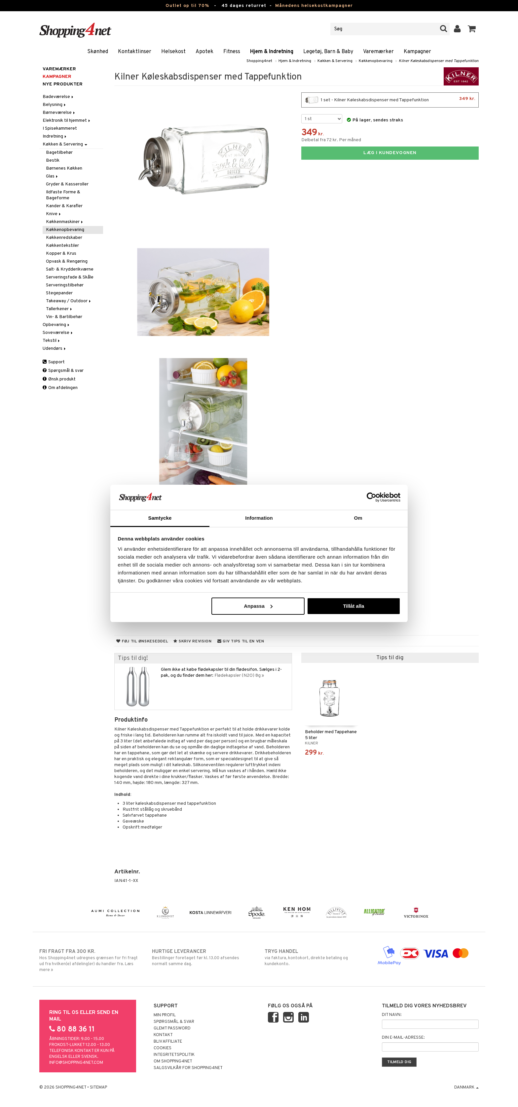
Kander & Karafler (64, 206)
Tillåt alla (353, 606)
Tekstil (52, 340)
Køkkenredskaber (64, 238)
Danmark (466, 1087)
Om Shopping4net (173, 1061)
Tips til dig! (133, 658)
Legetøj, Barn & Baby (328, 52)
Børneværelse (59, 112)
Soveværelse (58, 333)
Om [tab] (358, 518)
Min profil (165, 1015)
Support (54, 362)
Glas (52, 176)
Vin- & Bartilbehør (64, 317)
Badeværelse (58, 97)
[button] (472, 29)
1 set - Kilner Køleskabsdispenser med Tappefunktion (390, 100)
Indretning (55, 136)
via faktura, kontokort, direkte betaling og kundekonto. (315, 957)
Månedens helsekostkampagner (314, 6)
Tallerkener (59, 309)
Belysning (55, 105)
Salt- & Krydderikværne (69, 269)
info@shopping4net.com (76, 1062)
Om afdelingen (60, 388)
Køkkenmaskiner (65, 222)
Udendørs (55, 348)
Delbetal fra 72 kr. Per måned (331, 140)
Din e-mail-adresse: (403, 1037)
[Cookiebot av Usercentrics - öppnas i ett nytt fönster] (371, 497)
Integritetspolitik (174, 1055)
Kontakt (163, 1035)
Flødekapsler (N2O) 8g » (239, 675)
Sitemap (98, 1087)
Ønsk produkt (59, 379)
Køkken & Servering (334, 61)
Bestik (52, 160)
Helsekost (173, 52)
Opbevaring (56, 325)
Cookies (162, 1048)
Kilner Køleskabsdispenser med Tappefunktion (439, 61)
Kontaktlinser (134, 52)
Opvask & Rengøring (67, 261)
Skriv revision (192, 641)
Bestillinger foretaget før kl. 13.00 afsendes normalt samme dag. (202, 957)
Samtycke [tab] (160, 518)
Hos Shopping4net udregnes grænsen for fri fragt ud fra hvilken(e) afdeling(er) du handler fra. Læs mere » (90, 960)
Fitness (231, 52)
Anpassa (258, 606)
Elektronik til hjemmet (67, 120)
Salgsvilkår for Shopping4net (188, 1068)
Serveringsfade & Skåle (69, 277)
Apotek (204, 52)
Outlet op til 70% (187, 6)
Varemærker (378, 52)
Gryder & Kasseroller (67, 184)
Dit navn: (391, 1015)
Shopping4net (259, 61)
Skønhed (97, 52)
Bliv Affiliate (168, 1041)
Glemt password (172, 1028)
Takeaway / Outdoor (69, 301)
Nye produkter (63, 84)
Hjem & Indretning (271, 52)
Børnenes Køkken (64, 168)
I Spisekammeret (60, 128)
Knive (54, 214)
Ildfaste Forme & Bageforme (63, 195)
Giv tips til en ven (240, 641)
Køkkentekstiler (62, 245)
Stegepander (59, 293)
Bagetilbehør (59, 152)
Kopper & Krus (61, 253)
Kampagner (417, 52)
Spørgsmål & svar (63, 371)
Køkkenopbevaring (375, 61)
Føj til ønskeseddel (142, 641)
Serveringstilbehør (65, 285)
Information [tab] (259, 518)
